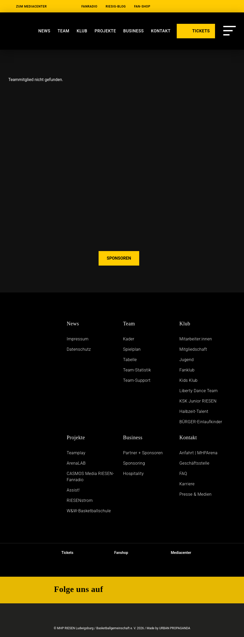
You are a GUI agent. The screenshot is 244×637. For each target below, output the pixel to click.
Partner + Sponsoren (143, 452)
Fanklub (187, 370)
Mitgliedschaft (193, 349)
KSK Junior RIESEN (198, 401)
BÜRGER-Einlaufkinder (200, 421)
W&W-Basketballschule (89, 510)
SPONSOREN (119, 258)
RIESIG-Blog (116, 6)
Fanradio (90, 6)
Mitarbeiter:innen (195, 338)
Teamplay (76, 452)
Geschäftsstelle (194, 463)
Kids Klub (188, 380)
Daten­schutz (79, 349)
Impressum (78, 338)
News (44, 30)
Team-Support (136, 380)
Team (63, 30)
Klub (82, 30)
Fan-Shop (142, 6)
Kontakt (188, 437)
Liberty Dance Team (198, 390)
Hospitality (133, 473)
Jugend (186, 359)
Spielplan (132, 349)
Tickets (63, 553)
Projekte (105, 30)
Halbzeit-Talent (193, 411)
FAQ (183, 473)
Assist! (73, 490)
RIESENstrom (80, 500)
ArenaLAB (76, 463)
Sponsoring (134, 463)
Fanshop (117, 553)
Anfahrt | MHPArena (198, 452)
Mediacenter (176, 553)
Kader (128, 338)
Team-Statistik (137, 370)
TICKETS (196, 30)
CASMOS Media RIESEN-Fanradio (90, 476)
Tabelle (130, 359)
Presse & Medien (195, 494)
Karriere (187, 483)
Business (132, 437)
